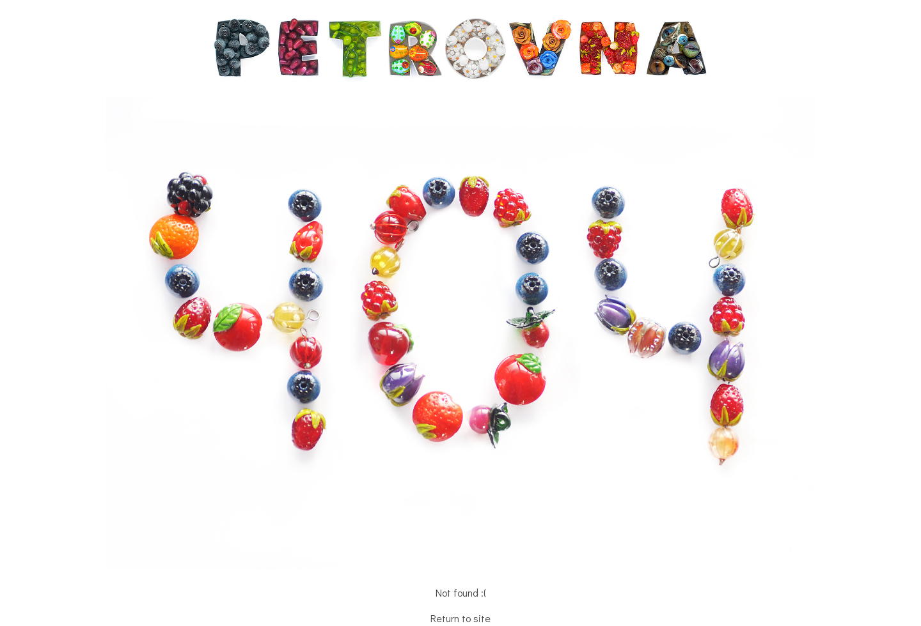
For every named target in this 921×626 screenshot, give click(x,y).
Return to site (460, 618)
